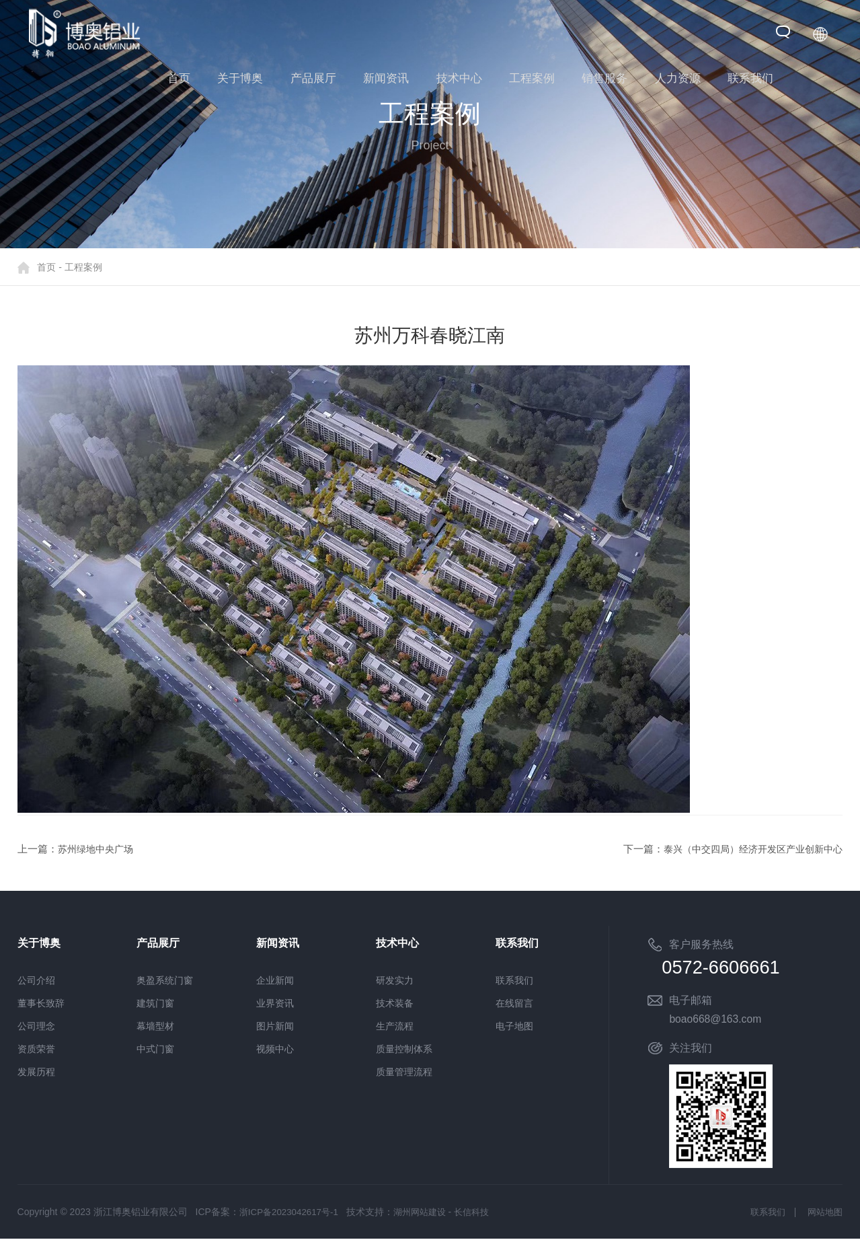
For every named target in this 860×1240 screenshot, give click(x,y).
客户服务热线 (701, 944)
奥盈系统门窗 (164, 980)
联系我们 (514, 980)
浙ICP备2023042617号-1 (291, 1213)
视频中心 (275, 1049)
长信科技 (483, 1213)
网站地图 (824, 1213)
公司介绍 (36, 980)
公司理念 (36, 1026)
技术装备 (395, 1003)
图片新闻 (275, 1026)
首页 (46, 267)
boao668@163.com (716, 1020)
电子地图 (514, 1026)
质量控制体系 (404, 1049)
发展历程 (36, 1071)
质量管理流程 (404, 1071)
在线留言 (514, 1003)
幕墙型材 (155, 1026)
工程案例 (83, 267)
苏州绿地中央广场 (98, 848)
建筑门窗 (155, 1003)
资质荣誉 (36, 1049)
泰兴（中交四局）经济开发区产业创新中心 (747, 848)
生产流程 (395, 1026)
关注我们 (690, 1049)
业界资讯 (275, 1003)
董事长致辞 (41, 1003)
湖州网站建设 (427, 1213)
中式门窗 (155, 1049)
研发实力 (395, 980)
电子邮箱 (690, 1001)
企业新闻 (275, 980)
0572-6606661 (736, 968)
